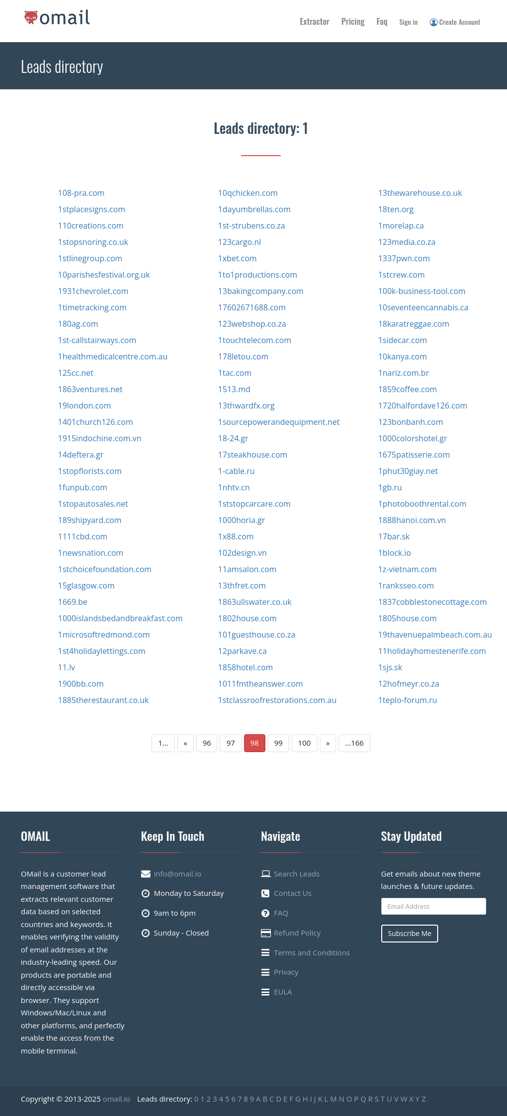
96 (207, 743)
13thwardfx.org (246, 405)
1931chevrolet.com (93, 291)
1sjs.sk (390, 667)
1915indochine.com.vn (99, 438)
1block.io (394, 552)
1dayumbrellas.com (254, 209)
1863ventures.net (90, 389)
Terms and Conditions (312, 952)
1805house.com (407, 618)
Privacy (286, 972)
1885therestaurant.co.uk (103, 700)
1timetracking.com (92, 307)
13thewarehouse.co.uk (420, 192)
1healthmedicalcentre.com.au (113, 356)
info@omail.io (178, 874)
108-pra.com (81, 192)
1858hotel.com (245, 667)
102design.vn (242, 552)
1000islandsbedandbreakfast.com (120, 618)
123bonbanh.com (410, 421)
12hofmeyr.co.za (409, 683)
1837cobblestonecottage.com (432, 601)
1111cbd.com (82, 536)
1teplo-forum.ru (407, 700)
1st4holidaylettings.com (102, 651)
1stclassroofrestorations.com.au (277, 700)
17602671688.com (252, 307)
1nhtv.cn (234, 487)
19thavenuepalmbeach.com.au (435, 634)
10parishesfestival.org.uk (104, 274)
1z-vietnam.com (407, 569)
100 (304, 743)
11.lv (66, 667)
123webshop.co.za (252, 323)
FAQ (281, 913)
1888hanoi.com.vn (412, 520)
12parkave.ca (242, 651)
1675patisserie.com (414, 454)
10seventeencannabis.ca (423, 307)
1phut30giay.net (408, 471)
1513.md (234, 389)
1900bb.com (80, 683)
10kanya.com (402, 356)
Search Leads (296, 874)
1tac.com (235, 372)
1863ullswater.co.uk (255, 601)
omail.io (116, 1099)
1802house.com (247, 618)
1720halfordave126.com (422, 405)
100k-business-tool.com (422, 291)
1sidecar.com (402, 340)
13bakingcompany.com (261, 291)
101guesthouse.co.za (256, 634)
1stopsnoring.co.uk (93, 241)
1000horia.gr (241, 520)
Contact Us (292, 893)
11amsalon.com (247, 569)
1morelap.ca (401, 225)
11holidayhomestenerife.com (432, 651)
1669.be (73, 601)
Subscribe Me (410, 933)
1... (163, 743)
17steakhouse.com (252, 454)
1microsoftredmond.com (104, 634)
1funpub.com (82, 487)
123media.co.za (407, 241)
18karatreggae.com (414, 323)
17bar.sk (394, 536)
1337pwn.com (404, 258)
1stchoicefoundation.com (105, 569)
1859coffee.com (407, 389)
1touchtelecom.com (254, 340)
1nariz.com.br (403, 372)
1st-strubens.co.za (251, 225)
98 (255, 743)
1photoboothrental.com (422, 503)
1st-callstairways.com (97, 340)
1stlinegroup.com (90, 258)
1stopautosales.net (93, 503)
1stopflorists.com (90, 471)
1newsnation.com (90, 552)
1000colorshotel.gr (412, 438)
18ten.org (396, 209)
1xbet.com (237, 258)
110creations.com (91, 225)
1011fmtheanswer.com (260, 683)
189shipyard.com (89, 520)
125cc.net (75, 372)
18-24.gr (233, 438)
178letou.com (243, 356)
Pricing (353, 21)
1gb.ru (390, 487)
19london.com (84, 405)
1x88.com (236, 536)
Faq (381, 21)
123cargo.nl (239, 241)
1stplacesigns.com (91, 209)
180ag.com (78, 323)
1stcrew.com (401, 274)
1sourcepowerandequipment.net (279, 421)
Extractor (315, 21)
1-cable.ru (236, 471)
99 (278, 743)
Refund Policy (297, 933)
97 (230, 743)
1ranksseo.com (406, 585)
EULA (283, 992)
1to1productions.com (257, 274)
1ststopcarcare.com (254, 503)
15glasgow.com (86, 585)
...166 (354, 743)
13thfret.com (242, 585)
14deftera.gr (80, 454)
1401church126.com (95, 421)
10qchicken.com (248, 192)
